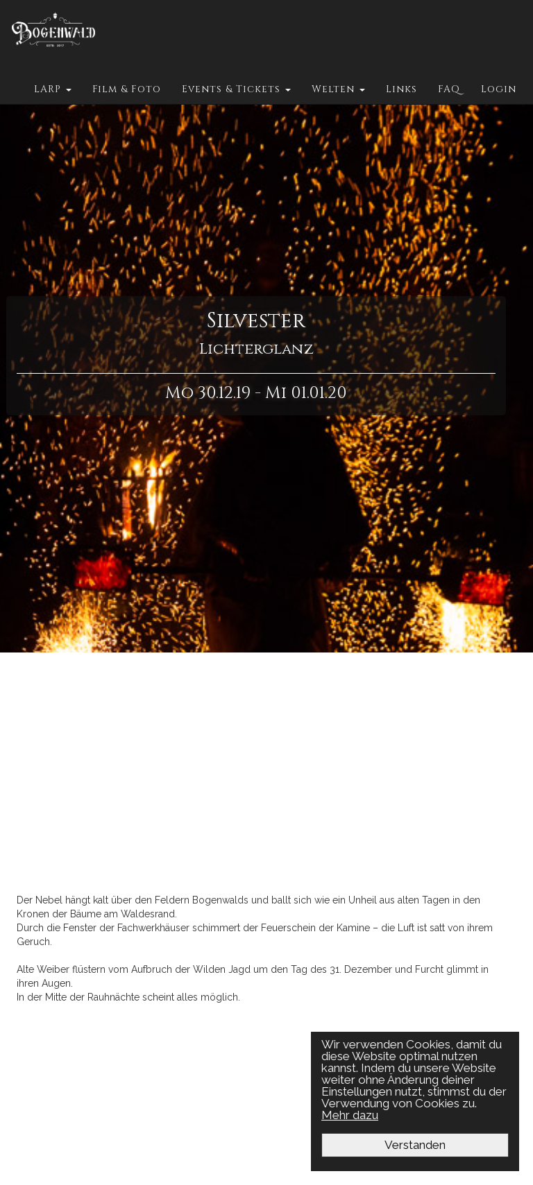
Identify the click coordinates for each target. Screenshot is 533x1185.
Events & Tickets (236, 89)
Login (498, 89)
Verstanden (415, 1145)
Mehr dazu (350, 1115)
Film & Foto (126, 89)
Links (401, 89)
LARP (52, 89)
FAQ (449, 89)
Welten (338, 89)
